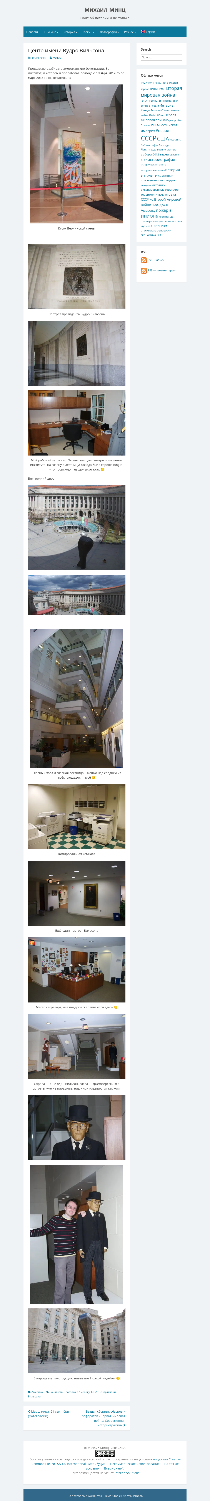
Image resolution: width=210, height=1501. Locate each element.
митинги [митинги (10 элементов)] (159, 185)
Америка (37, 1392)
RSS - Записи (152, 260)
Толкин (87, 32)
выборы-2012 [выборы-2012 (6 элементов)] (150, 154)
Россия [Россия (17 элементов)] (162, 130)
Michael (57, 58)
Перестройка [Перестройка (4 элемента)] (174, 120)
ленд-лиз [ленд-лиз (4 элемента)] (146, 185)
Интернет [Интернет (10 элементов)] (167, 105)
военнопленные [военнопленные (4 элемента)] (166, 149)
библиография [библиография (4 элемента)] (149, 145)
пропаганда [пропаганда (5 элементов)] (165, 216)
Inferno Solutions (127, 1473)
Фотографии (108, 32)
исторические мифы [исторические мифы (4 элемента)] (153, 170)
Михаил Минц (104, 9)
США (94, 1392)
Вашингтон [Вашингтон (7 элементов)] (157, 89)
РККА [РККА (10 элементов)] (155, 124)
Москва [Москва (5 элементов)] (156, 110)
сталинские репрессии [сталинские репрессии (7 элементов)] (156, 230)
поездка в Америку (78, 1392)
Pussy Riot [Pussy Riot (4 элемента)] (160, 82)
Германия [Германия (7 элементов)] (155, 100)
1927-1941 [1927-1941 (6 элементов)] (147, 82)
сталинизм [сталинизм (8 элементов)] (159, 226)
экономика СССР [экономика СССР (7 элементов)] (152, 235)
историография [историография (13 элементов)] (161, 159)
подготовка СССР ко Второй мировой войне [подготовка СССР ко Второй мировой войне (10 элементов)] (161, 199)
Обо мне (50, 32)
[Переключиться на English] (148, 31)
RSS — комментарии (158, 270)
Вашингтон (57, 1392)
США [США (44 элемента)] (163, 138)
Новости (32, 32)
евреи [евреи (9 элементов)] (164, 154)
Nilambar (136, 1496)
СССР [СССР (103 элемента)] (148, 138)
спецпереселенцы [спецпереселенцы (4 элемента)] (151, 221)
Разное (129, 32)
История (69, 32)
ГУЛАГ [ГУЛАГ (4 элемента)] (144, 100)
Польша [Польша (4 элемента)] (145, 125)
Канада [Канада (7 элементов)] (145, 110)
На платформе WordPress (84, 1496)
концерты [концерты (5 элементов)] (169, 180)
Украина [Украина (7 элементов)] (175, 139)
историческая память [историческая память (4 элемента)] (153, 164)
